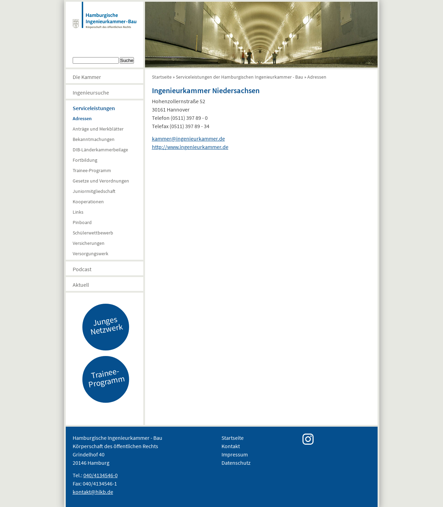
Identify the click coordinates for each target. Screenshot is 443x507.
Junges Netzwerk (106, 325)
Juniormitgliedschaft (94, 191)
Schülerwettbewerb (93, 233)
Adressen (82, 118)
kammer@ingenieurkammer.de (188, 138)
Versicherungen (89, 243)
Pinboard (82, 222)
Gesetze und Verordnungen (101, 181)
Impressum (235, 454)
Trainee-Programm (92, 170)
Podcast (82, 269)
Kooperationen (88, 201)
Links (78, 212)
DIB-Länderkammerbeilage (100, 149)
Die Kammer (87, 76)
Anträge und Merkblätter (98, 129)
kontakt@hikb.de (93, 491)
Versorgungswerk (90, 253)
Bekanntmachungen (94, 139)
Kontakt (231, 446)
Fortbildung (85, 160)
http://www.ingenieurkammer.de (190, 146)
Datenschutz (236, 462)
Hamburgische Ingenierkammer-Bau (104, 22)
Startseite (162, 77)
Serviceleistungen (94, 108)
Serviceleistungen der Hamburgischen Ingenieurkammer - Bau (239, 77)
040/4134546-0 (100, 475)
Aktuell (81, 284)
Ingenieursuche (91, 92)
